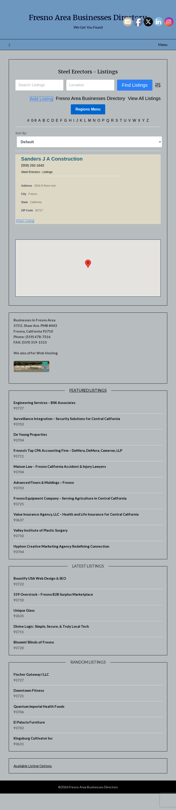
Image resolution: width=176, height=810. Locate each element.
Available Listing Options (33, 782)
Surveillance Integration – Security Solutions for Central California (67, 435)
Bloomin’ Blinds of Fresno (34, 659)
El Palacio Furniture (29, 739)
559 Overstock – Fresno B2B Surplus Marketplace (53, 610)
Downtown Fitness (29, 707)
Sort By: (21, 149)
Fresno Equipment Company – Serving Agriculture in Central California (70, 515)
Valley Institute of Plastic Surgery (41, 546)
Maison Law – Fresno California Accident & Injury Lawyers (60, 483)
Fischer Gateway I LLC (31, 691)
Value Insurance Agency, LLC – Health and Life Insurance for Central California (76, 530)
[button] (88, 280)
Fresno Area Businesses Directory (64, 115)
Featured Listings (88, 406)
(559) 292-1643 (33, 181)
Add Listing (149, 115)
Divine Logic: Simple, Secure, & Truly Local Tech (51, 642)
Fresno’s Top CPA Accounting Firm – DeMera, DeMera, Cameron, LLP (68, 467)
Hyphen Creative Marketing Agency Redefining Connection (61, 562)
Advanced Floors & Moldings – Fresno (44, 499)
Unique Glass (24, 626)
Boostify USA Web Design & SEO (40, 595)
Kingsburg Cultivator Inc (33, 754)
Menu (162, 61)
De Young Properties (30, 451)
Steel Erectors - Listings (88, 87)
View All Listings (118, 115)
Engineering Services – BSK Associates (44, 419)
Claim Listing (25, 237)
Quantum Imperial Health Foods (39, 723)
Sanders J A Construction (52, 175)
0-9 (33, 137)
